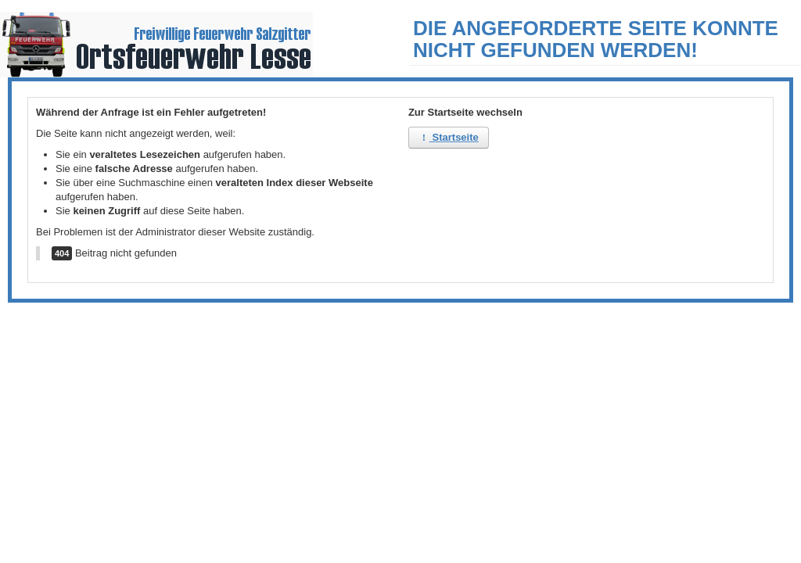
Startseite (448, 137)
